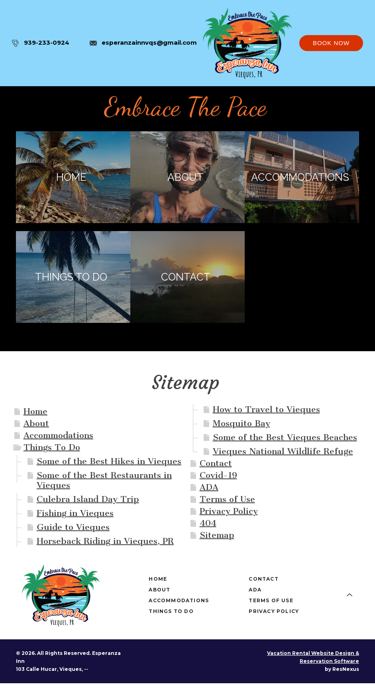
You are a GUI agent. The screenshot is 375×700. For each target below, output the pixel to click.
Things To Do (52, 447)
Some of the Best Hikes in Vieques (109, 461)
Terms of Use (227, 499)
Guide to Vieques (73, 527)
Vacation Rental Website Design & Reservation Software (313, 657)
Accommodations (58, 435)
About (36, 423)
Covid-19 (218, 475)
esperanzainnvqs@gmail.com (149, 42)
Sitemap (217, 535)
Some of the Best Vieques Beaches (285, 437)
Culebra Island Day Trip (88, 499)
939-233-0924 (46, 42)
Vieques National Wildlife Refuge (283, 451)
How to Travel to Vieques (266, 409)
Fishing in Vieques (75, 513)
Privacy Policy (229, 511)
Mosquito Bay (241, 423)
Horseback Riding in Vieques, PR (105, 541)
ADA (209, 487)
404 (208, 523)
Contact (216, 463)
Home (35, 411)
